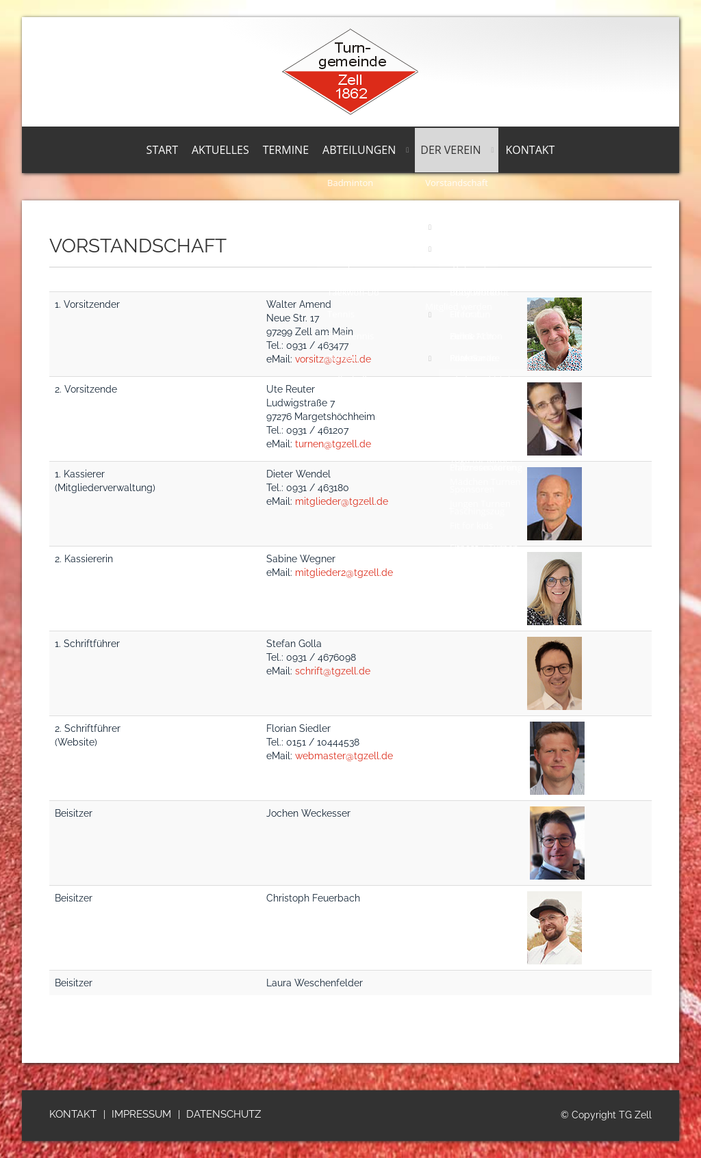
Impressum (141, 1114)
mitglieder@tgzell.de (341, 501)
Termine (286, 149)
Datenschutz (223, 1114)
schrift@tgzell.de (332, 671)
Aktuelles (220, 149)
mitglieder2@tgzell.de (344, 572)
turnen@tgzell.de (333, 443)
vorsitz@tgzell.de (333, 359)
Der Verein (450, 149)
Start (162, 149)
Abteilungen (359, 149)
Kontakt (530, 149)
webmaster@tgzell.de (344, 755)
